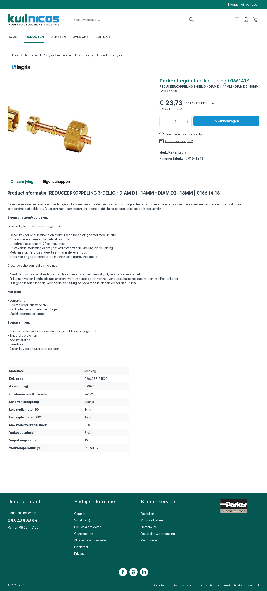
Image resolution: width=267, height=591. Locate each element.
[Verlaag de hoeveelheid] (163, 121)
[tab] (22, 182)
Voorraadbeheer (152, 520)
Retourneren (150, 540)
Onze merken (83, 533)
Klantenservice (158, 502)
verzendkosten (191, 585)
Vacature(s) (82, 520)
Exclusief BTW (204, 103)
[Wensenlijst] (237, 19)
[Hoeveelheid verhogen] (188, 121)
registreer (252, 4)
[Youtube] (133, 572)
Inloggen (234, 4)
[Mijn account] (246, 19)
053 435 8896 (22, 521)
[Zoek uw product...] (129, 19)
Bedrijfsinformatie (94, 502)
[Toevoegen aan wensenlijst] (181, 134)
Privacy (79, 553)
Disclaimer (81, 547)
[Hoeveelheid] (175, 121)
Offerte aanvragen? (176, 141)
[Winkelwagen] (255, 19)
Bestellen (147, 513)
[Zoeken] (191, 19)
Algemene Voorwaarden (91, 540)
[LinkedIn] (144, 572)
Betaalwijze (149, 527)
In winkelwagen (226, 121)
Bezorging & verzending (158, 533)
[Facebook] (123, 572)
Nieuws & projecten (87, 527)
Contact (79, 513)
